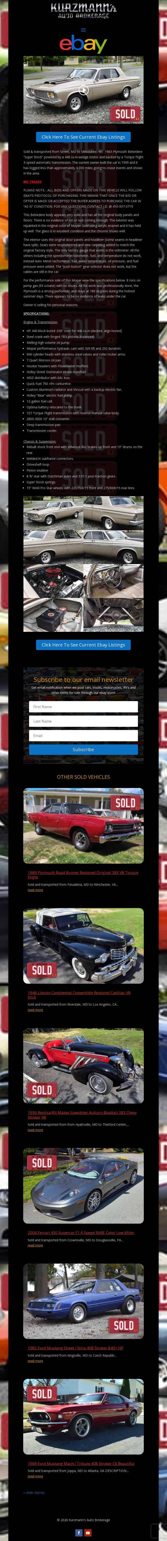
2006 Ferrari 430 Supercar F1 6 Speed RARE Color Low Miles (81, 1232)
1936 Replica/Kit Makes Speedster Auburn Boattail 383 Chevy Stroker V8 (82, 1115)
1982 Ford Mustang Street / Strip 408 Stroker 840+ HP (75, 1347)
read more (35, 890)
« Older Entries (33, 1492)
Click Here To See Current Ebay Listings (83, 137)
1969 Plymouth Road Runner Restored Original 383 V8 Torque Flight (83, 875)
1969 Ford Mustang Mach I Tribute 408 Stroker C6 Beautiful (81, 1463)
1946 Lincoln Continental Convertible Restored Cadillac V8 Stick (79, 995)
